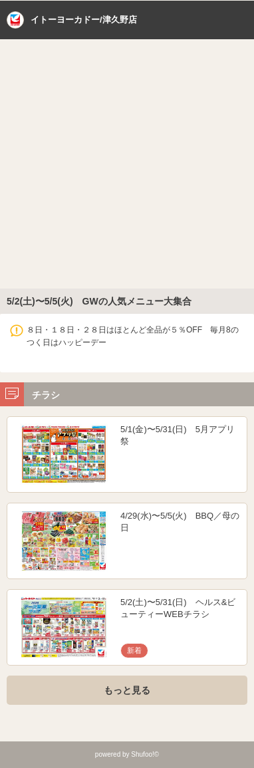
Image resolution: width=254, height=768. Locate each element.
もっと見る (127, 690)
